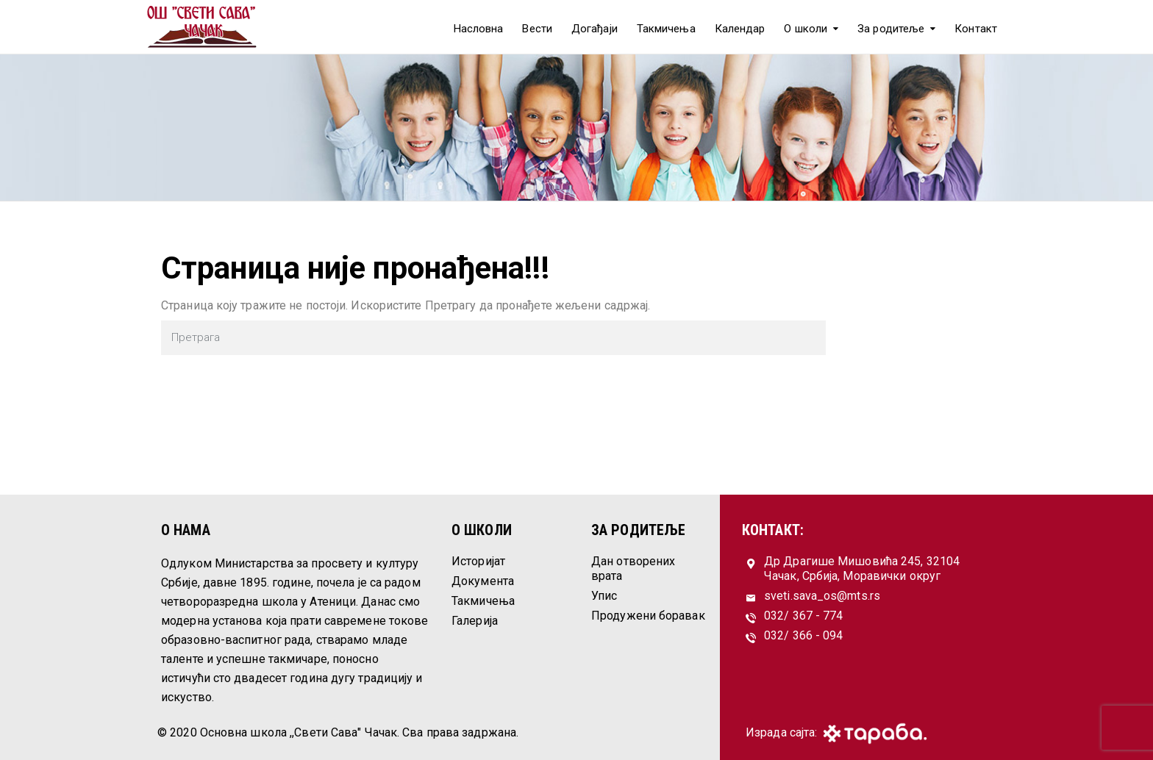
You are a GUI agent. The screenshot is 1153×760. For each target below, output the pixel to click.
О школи (805, 28)
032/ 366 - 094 (803, 635)
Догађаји (594, 28)
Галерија (474, 621)
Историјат (478, 561)
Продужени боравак (648, 616)
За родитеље (890, 28)
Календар (740, 28)
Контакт (975, 28)
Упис (604, 596)
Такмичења (666, 28)
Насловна (479, 28)
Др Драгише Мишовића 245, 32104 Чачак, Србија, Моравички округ (862, 568)
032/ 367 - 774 (803, 616)
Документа (482, 581)
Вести (537, 28)
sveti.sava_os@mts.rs (822, 596)
